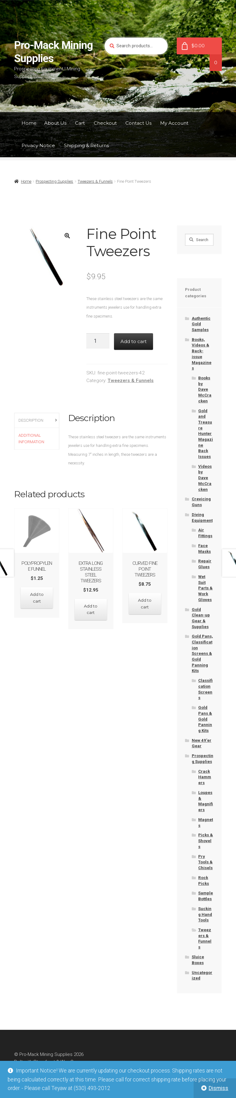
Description (30, 420)
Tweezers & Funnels (95, 181)
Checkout (105, 123)
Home (29, 123)
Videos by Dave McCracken (205, 478)
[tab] (36, 420)
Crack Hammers (204, 777)
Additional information (31, 438)
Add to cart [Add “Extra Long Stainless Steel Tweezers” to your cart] (91, 609)
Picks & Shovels (205, 841)
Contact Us (138, 123)
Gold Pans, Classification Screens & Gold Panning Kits (202, 653)
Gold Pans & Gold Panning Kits (205, 719)
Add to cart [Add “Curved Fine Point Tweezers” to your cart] (145, 603)
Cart (80, 123)
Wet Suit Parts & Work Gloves (205, 588)
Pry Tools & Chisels (205, 862)
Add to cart (133, 341)
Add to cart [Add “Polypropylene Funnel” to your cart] (37, 597)
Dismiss (218, 1088)
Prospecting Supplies (54, 181)
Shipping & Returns (86, 145)
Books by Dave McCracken (204, 389)
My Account (174, 123)
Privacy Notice (38, 145)
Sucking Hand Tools (205, 914)
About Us (55, 123)
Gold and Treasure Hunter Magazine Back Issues (205, 433)
